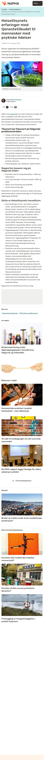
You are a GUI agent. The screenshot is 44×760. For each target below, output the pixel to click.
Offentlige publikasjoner (28, 313)
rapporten (14, 114)
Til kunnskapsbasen (22, 481)
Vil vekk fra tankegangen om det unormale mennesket (21, 440)
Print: (13, 107)
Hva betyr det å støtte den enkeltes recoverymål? (17, 559)
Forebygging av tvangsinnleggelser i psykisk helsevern (18, 620)
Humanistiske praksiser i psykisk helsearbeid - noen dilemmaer (16, 409)
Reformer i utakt (9, 380)
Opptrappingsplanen (10, 313)
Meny (37, 3)
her (32, 286)
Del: (6, 107)
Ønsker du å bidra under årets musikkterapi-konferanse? (21, 519)
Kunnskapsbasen (15, 9)
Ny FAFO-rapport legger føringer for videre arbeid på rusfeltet (21, 470)
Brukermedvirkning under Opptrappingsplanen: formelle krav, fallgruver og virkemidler (17, 350)
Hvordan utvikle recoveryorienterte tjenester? (17, 589)
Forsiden (4, 9)
